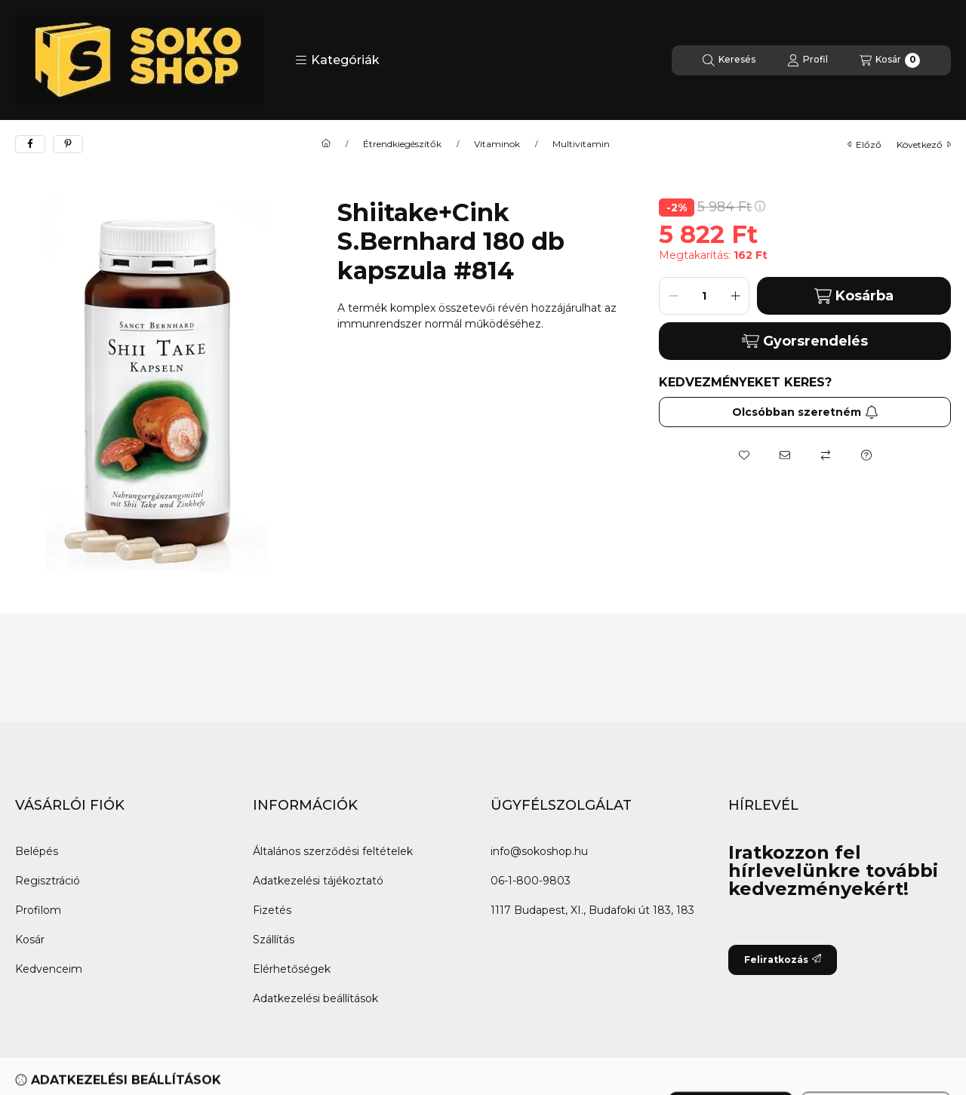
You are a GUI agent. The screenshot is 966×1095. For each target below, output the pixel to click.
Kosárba (854, 296)
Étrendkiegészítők (402, 144)
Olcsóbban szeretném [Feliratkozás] (805, 412)
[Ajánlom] (785, 455)
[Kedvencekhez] (744, 455)
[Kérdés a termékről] (866, 455)
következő (924, 144)
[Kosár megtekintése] (890, 60)
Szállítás (273, 939)
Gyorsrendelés (805, 341)
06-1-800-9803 (531, 880)
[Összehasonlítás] (825, 455)
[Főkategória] (326, 144)
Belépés (36, 851)
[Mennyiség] (704, 296)
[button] (337, 60)
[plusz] (735, 296)
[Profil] (807, 60)
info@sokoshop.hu (539, 851)
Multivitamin (581, 144)
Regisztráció (47, 880)
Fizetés (272, 910)
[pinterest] (68, 144)
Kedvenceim (48, 969)
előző (864, 144)
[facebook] (30, 144)
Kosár (30, 939)
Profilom (38, 910)
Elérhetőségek (292, 969)
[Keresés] (729, 60)
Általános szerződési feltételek (333, 851)
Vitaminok (497, 144)
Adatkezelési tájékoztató (318, 880)
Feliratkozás (782, 959)
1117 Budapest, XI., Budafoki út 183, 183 (592, 910)
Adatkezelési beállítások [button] (315, 998)
